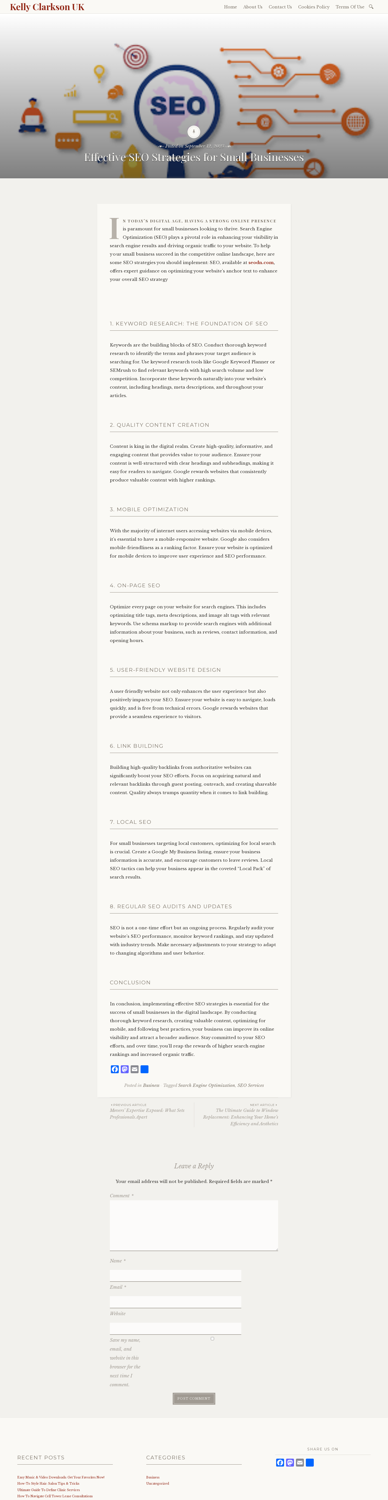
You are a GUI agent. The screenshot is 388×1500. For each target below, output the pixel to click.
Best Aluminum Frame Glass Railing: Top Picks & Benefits (61, 1466)
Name (118, 1261)
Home (230, 6)
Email (118, 1275)
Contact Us (280, 6)
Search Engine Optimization (206, 1085)
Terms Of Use (350, 6)
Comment (122, 1196)
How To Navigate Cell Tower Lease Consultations (55, 1460)
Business (151, 1085)
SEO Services (251, 1085)
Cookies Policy (314, 6)
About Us (253, 6)
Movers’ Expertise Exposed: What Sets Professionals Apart (152, 1111)
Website (117, 1290)
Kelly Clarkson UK (47, 6)
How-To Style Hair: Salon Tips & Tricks (48, 1447)
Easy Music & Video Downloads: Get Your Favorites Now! (60, 1441)
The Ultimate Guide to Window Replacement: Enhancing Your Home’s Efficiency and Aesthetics (236, 1114)
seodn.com (261, 262)
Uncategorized (157, 1447)
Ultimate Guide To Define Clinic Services (48, 1454)
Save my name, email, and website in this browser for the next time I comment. (125, 1327)
